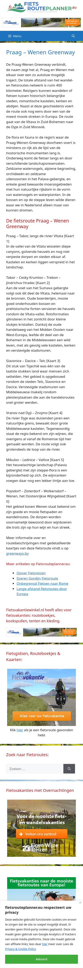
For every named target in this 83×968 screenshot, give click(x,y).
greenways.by (17, 553)
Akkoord (41, 959)
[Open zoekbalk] (73, 36)
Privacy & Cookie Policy (20, 949)
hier (44, 944)
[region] (41, 934)
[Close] (80, 903)
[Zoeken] (69, 769)
